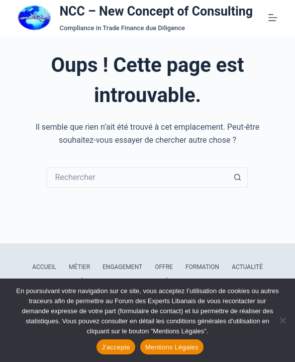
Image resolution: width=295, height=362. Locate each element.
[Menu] (272, 17)
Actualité (247, 266)
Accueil (44, 266)
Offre (164, 266)
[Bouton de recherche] (238, 177)
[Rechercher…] (137, 177)
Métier (79, 266)
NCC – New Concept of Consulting (156, 11)
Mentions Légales (172, 347)
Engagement (122, 266)
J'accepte (116, 347)
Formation (202, 266)
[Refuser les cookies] (282, 320)
